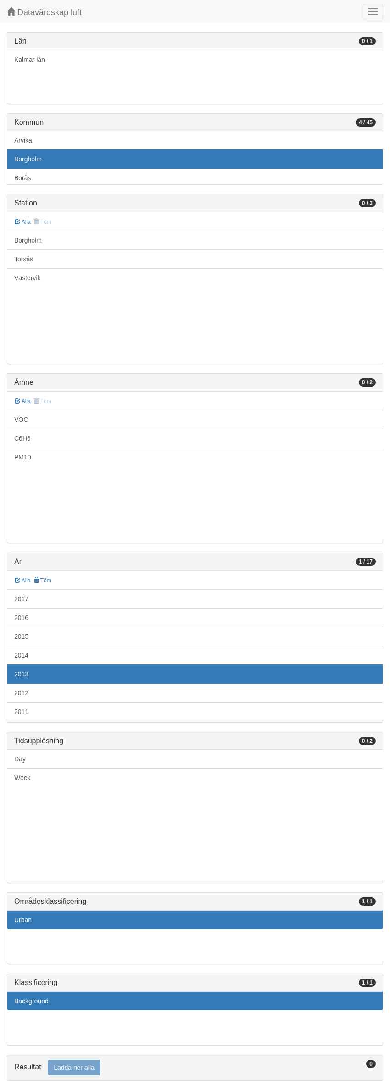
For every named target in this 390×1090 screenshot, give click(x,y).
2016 (21, 617)
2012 (21, 693)
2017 (21, 599)
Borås (22, 178)
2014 (21, 655)
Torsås (23, 259)
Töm (42, 580)
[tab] (195, 1067)
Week (22, 777)
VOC (21, 419)
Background (31, 1001)
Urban (23, 920)
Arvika (23, 140)
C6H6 (22, 438)
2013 (21, 674)
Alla (23, 222)
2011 (21, 711)
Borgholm (28, 159)
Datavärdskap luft (44, 12)
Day (20, 759)
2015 (21, 636)
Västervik (27, 278)
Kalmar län (29, 59)
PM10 (22, 457)
